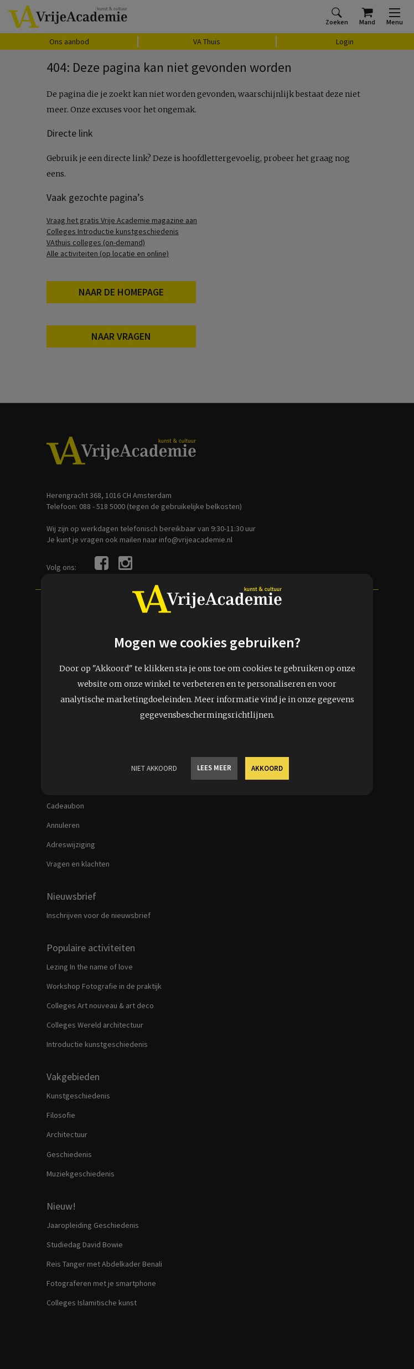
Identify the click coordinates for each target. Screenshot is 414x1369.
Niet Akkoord (154, 768)
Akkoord (267, 768)
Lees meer (214, 767)
